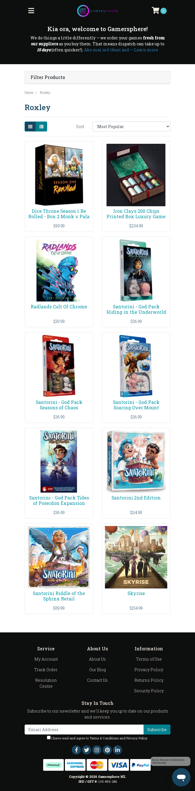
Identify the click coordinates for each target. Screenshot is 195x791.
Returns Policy (149, 680)
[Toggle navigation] (31, 11)
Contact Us (97, 680)
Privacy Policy (148, 669)
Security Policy (149, 690)
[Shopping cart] (159, 10)
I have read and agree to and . (97, 738)
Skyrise (136, 593)
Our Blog (97, 669)
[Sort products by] (131, 127)
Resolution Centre (46, 683)
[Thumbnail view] (30, 127)
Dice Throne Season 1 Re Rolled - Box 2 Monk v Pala (58, 213)
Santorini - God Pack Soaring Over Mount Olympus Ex (136, 407)
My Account (46, 659)
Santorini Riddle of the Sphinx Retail (59, 596)
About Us (97, 659)
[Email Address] (84, 730)
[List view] (41, 127)
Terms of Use (149, 659)
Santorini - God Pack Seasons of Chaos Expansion (59, 407)
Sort (80, 126)
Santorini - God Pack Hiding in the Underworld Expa (136, 312)
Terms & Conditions (104, 738)
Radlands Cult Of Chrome (59, 306)
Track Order (45, 669)
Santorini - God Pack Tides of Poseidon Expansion (59, 500)
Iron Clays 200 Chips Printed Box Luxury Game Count (136, 216)
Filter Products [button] (48, 77)
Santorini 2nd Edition (136, 498)
